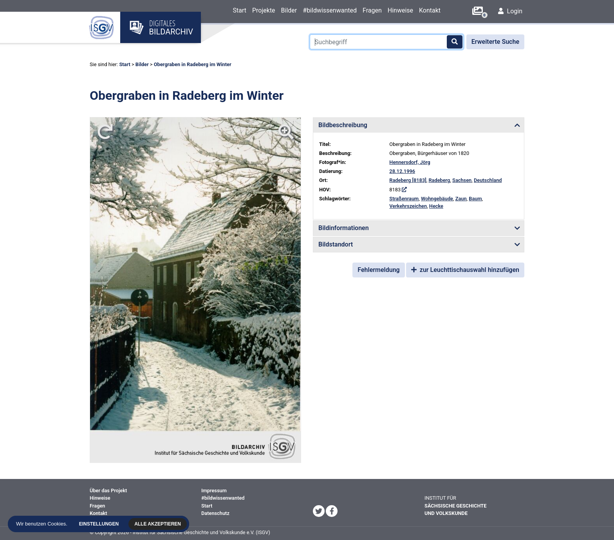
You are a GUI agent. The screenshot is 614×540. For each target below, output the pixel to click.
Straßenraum (404, 199)
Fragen (372, 10)
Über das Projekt (108, 490)
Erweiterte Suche (495, 41)
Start (239, 10)
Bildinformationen (343, 228)
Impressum (214, 490)
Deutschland (488, 180)
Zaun (461, 199)
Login (510, 11)
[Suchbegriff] (386, 41)
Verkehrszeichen (408, 206)
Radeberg (439, 180)
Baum (475, 199)
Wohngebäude (437, 199)
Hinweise (400, 10)
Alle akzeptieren (159, 524)
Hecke (436, 206)
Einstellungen (101, 524)
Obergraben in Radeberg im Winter (192, 64)
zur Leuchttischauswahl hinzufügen (465, 270)
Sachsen (461, 180)
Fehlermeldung (378, 270)
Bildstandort (335, 244)
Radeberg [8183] (407, 180)
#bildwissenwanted (330, 10)
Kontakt (430, 10)
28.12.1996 (402, 171)
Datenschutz (215, 513)
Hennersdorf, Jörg (409, 162)
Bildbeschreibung (342, 125)
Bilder (289, 10)
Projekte (263, 10)
